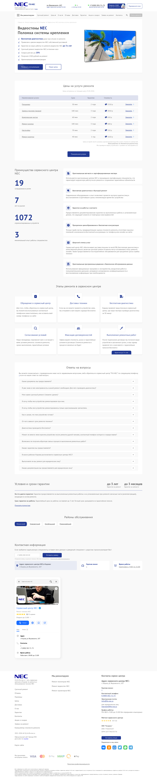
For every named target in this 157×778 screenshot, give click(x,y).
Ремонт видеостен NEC (60, 686)
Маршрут (23, 623)
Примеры (18, 697)
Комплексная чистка (30, 117)
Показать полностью (22, 505)
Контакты (119, 15)
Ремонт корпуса (28, 137)
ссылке (26, 739)
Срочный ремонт (43, 15)
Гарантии (83, 15)
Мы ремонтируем (25, 15)
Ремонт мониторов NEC (61, 682)
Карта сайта (19, 745)
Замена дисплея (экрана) (31, 111)
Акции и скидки (94, 15)
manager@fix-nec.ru (109, 706)
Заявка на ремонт (108, 15)
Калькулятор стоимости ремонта (27, 728)
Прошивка (26, 104)
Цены (53, 15)
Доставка (75, 15)
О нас (60, 15)
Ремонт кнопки (28, 124)
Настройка (26, 130)
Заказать (129, 104)
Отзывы (67, 15)
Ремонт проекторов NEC (61, 690)
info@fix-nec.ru (107, 701)
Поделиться (104, 747)
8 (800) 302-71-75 (109, 696)
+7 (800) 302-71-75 (97, 5)
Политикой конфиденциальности (60, 559)
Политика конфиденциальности (78, 764)
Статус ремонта (136, 15)
